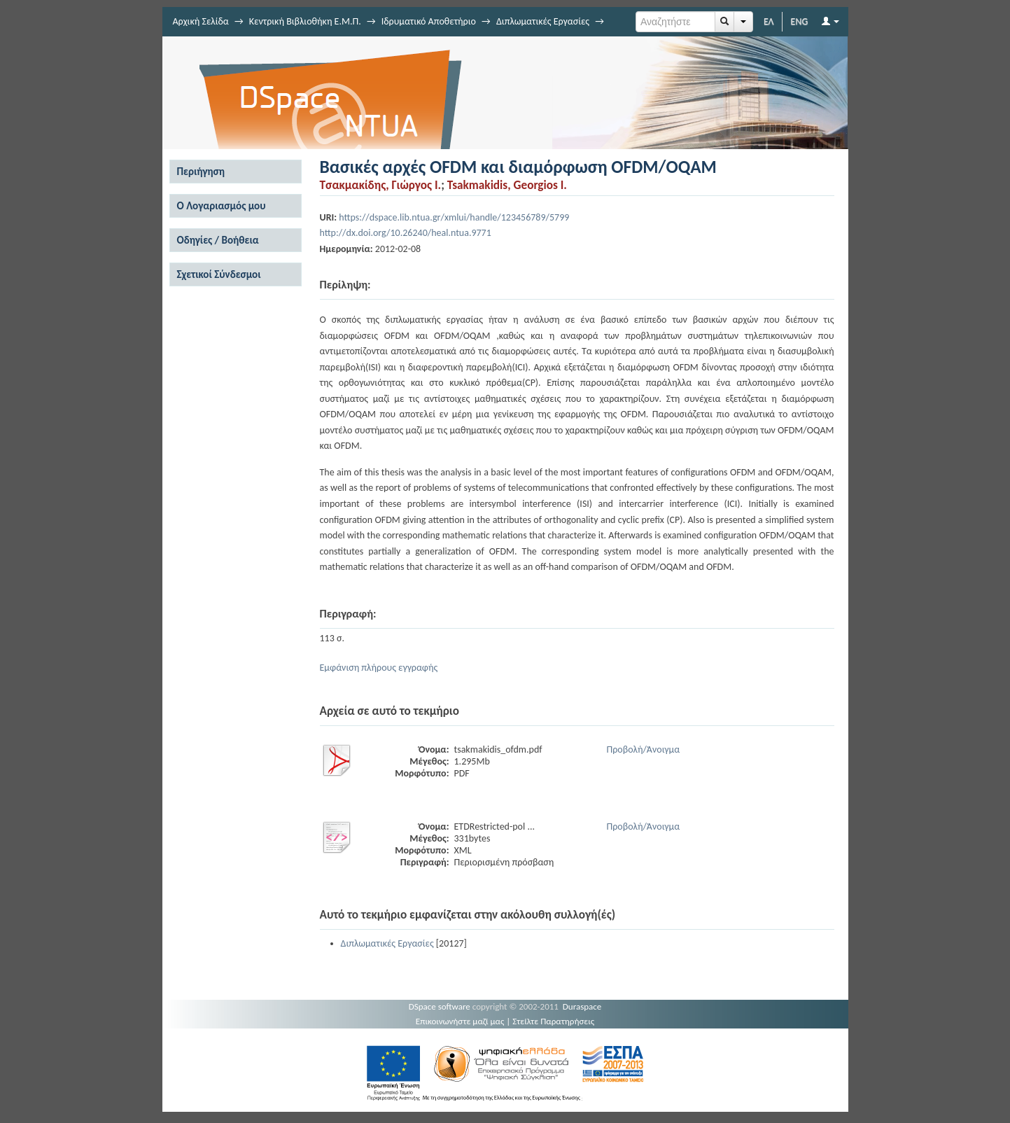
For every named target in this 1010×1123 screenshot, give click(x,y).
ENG (799, 21)
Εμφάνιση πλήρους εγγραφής (379, 668)
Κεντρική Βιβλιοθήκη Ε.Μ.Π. (305, 21)
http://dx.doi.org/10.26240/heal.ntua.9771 (405, 233)
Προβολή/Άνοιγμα (643, 749)
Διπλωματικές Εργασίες (542, 21)
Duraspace (582, 1006)
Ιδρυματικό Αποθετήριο (428, 21)
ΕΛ (769, 21)
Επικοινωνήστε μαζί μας (460, 1021)
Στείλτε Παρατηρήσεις (553, 1021)
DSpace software (439, 1006)
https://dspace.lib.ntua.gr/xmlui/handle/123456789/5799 (454, 217)
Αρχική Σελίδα (201, 21)
